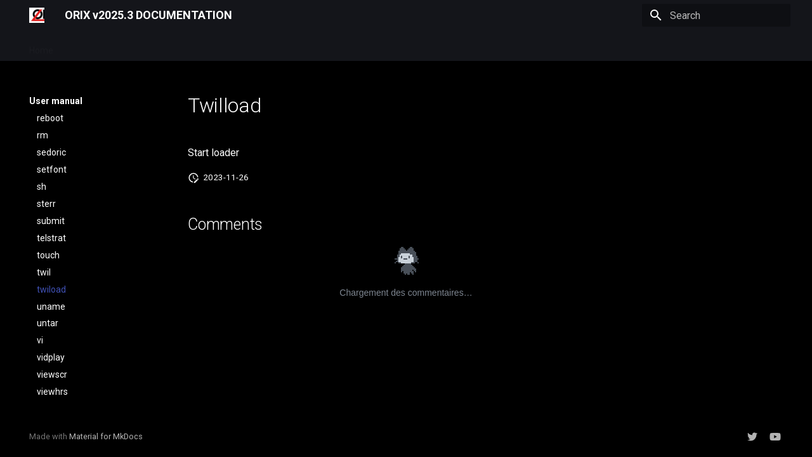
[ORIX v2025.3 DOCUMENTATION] (36, 15)
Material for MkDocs (106, 436)
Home (41, 46)
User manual (94, 46)
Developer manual (170, 46)
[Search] (716, 15)
